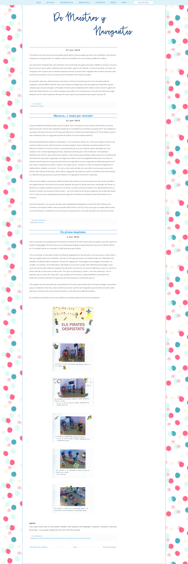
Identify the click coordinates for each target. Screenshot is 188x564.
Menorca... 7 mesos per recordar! (73, 116)
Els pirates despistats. (73, 232)
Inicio (75, 547)
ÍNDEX (113, 3)
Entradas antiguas (109, 547)
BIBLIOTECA (84, 3)
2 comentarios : (37, 536)
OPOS (124, 3)
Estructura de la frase (50, 538)
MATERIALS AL (66, 3)
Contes (40, 538)
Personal (41, 106)
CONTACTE (100, 3)
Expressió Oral (74, 538)
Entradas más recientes (38, 547)
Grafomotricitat (85, 538)
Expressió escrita (63, 538)
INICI (39, 3)
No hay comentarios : (39, 220)
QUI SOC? (50, 3)
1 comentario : (37, 104)
